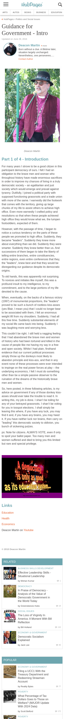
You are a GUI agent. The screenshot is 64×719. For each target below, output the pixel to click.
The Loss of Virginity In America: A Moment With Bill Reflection (35, 619)
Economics (8, 524)
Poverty (23, 691)
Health (5, 518)
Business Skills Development (36, 568)
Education (8, 512)
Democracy (25, 586)
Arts (5, 12)
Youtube (28, 530)
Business (41, 12)
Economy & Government (32, 632)
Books (27, 12)
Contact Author (26, 59)
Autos (16, 12)
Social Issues (26, 611)
